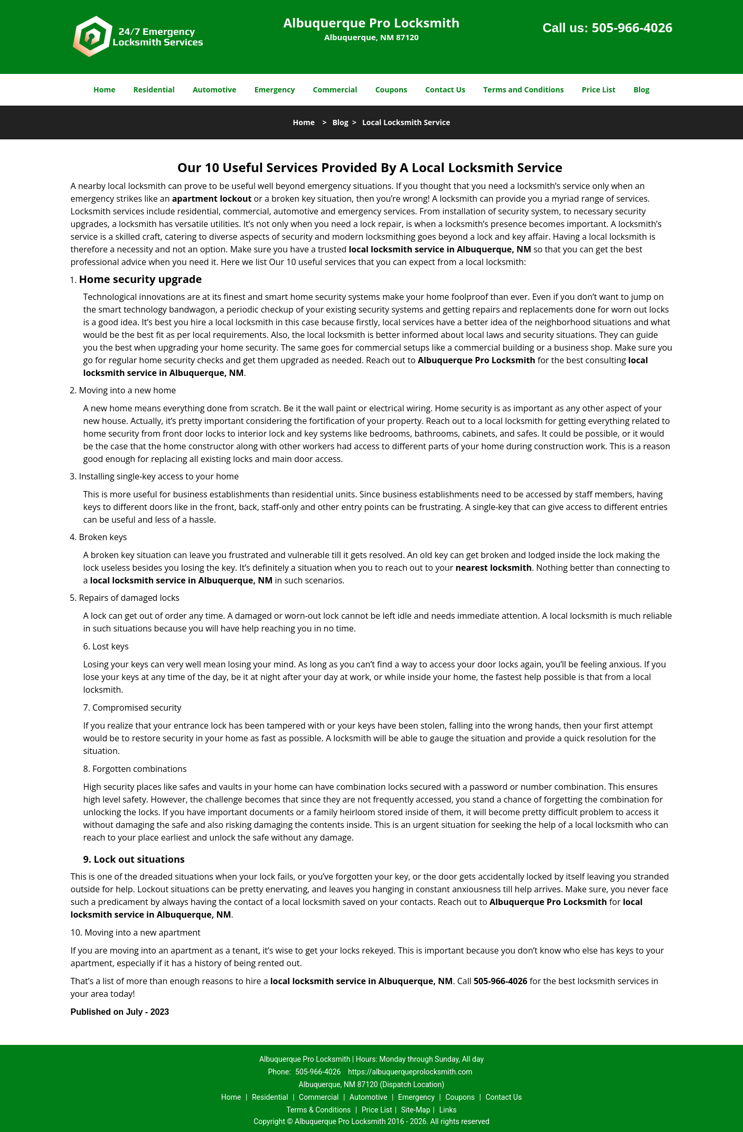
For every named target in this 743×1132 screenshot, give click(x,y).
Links (448, 1110)
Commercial (335, 89)
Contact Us (445, 89)
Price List (599, 89)
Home (104, 89)
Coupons (391, 89)
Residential (154, 89)
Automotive (215, 89)
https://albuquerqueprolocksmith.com (410, 1072)
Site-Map (415, 1110)
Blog (642, 89)
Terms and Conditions (523, 89)
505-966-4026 (632, 27)
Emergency (275, 89)
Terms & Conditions (318, 1110)
